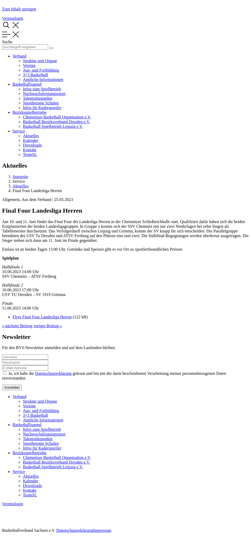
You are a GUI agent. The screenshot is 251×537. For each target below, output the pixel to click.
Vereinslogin (12, 18)
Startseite (20, 176)
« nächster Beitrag (17, 326)
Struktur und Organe (40, 61)
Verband (19, 56)
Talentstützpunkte (38, 98)
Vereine (29, 65)
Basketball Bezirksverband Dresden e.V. (56, 121)
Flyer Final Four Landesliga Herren (42, 317)
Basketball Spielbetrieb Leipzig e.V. (53, 126)
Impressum (102, 530)
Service (18, 131)
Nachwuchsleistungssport (44, 93)
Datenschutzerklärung (53, 373)
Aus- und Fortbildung (41, 70)
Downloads (32, 145)
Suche (7, 42)
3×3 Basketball (35, 75)
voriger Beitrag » (47, 326)
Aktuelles (31, 136)
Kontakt (29, 150)
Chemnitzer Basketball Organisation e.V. (57, 117)
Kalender (30, 140)
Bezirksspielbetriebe (29, 112)
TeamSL (30, 154)
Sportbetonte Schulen (41, 103)
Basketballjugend (26, 84)
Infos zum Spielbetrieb (42, 89)
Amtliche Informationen (43, 79)
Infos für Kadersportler (42, 107)
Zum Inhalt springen (19, 9)
